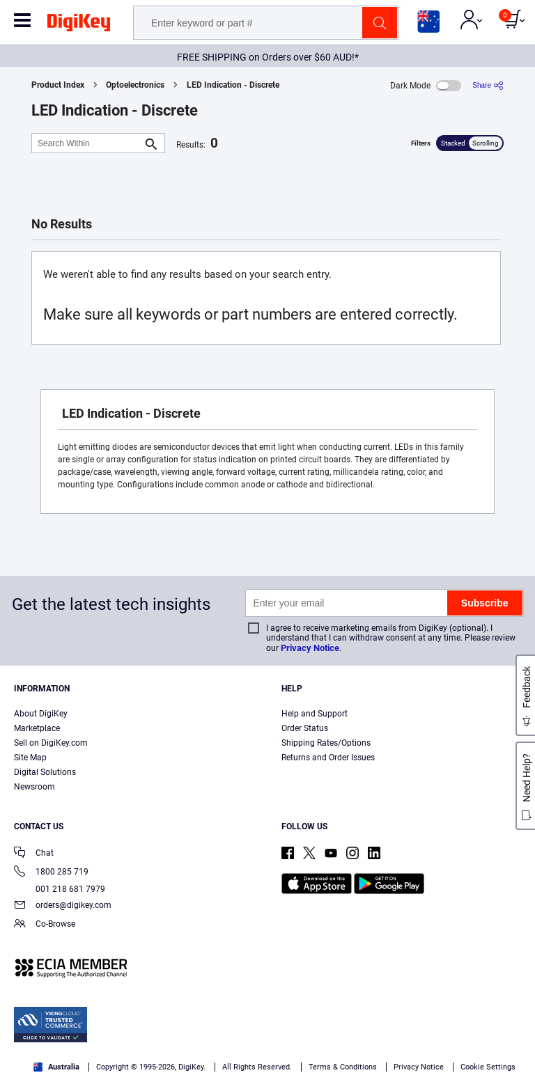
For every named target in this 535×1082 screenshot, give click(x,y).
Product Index (57, 85)
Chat (34, 854)
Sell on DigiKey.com (51, 743)
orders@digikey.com (62, 906)
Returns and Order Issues (328, 757)
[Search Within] (87, 143)
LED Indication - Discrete (233, 85)
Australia (56, 1067)
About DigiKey (41, 714)
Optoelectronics (135, 85)
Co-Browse (44, 925)
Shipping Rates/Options (326, 743)
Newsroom (34, 787)
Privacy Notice (310, 648)
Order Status (304, 728)
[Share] (488, 85)
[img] (78, 25)
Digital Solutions (45, 772)
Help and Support (314, 714)
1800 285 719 (51, 872)
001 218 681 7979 (59, 889)
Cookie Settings (487, 1067)
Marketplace (37, 728)
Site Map (30, 757)
